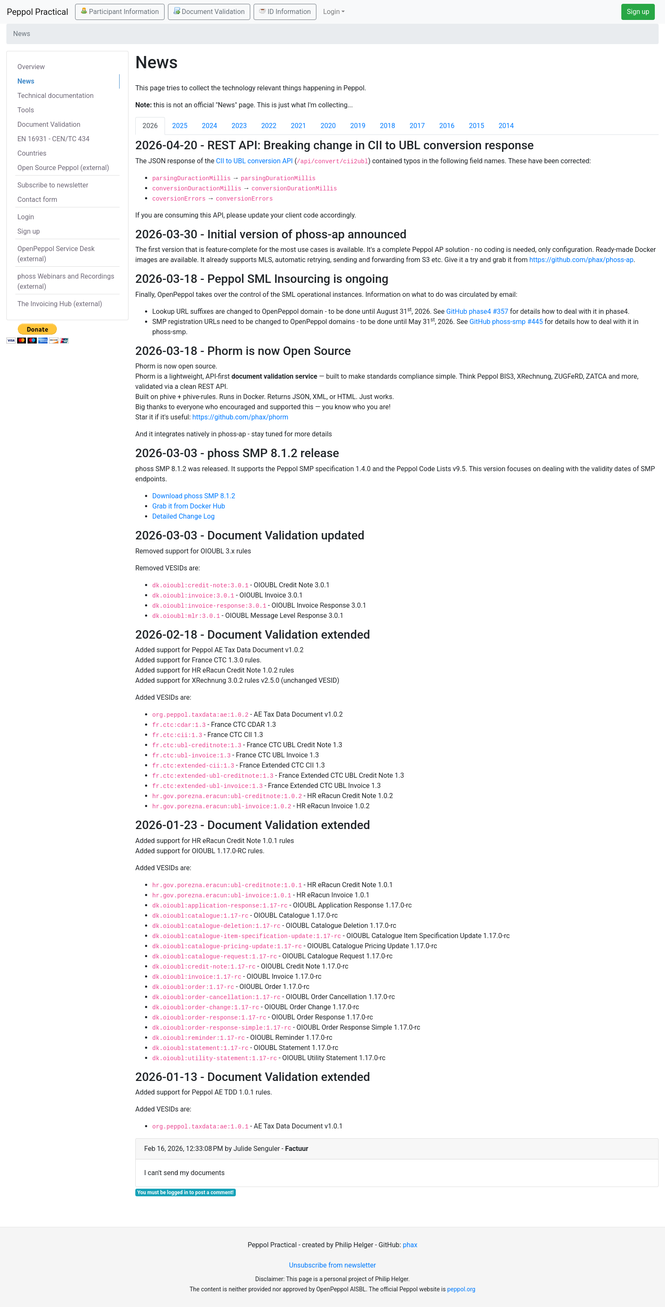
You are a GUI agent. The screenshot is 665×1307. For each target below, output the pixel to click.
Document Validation (209, 11)
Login (25, 217)
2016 (447, 126)
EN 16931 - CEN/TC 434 (53, 139)
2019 (358, 126)
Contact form (37, 199)
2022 (269, 126)
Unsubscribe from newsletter (332, 1265)
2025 (179, 126)
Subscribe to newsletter (52, 185)
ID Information (285, 11)
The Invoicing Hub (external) (59, 304)
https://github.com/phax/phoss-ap (581, 260)
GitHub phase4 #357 (477, 311)
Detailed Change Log (183, 516)
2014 (506, 126)
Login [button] (331, 12)
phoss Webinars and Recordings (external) (66, 281)
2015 (476, 126)
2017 (417, 126)
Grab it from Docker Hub (188, 506)
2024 (209, 126)
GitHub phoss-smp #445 (506, 322)
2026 (150, 126)
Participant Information (120, 11)
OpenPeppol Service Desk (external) (56, 254)
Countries (31, 153)
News (25, 81)
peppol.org (461, 1289)
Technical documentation (55, 96)
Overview (31, 67)
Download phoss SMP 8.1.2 (193, 496)
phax (410, 1245)
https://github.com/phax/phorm (240, 417)
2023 (239, 126)
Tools (25, 110)
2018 (387, 126)
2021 (298, 126)
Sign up (638, 12)
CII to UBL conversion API (254, 161)
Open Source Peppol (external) (63, 168)
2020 (328, 126)
